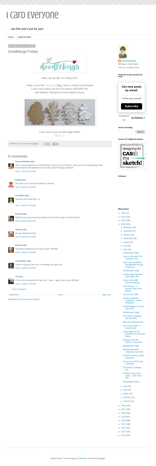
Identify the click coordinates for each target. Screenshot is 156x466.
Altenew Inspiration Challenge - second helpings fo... (132, 300)
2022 (123, 406)
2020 (123, 413)
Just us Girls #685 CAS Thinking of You (132, 257)
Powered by (132, 118)
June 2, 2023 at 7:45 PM (25, 205)
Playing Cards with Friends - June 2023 (132, 341)
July (125, 246)
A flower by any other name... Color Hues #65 (132, 375)
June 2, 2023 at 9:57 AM (25, 171)
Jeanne (18, 230)
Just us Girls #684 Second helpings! (131, 281)
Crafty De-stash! (24, 37)
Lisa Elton (19, 195)
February (127, 397)
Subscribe (131, 106)
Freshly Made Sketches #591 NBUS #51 (133, 275)
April (125, 390)
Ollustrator (82, 458)
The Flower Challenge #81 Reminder (132, 317)
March (126, 394)
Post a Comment (19, 289)
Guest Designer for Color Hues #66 (133, 307)
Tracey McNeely (22, 161)
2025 (123, 217)
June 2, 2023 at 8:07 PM (25, 221)
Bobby (18, 180)
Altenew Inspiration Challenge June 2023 (133, 350)
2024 (123, 220)
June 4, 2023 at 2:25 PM (25, 268)
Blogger (102, 458)
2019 (123, 417)
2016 (123, 428)
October (127, 235)
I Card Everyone (32, 15)
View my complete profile (128, 67)
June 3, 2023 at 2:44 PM (25, 252)
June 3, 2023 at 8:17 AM (25, 237)
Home (10, 37)
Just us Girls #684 (130, 294)
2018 (123, 420)
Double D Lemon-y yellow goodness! (133, 356)
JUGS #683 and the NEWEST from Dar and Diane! (134, 334)
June (125, 249)
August (126, 242)
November (128, 231)
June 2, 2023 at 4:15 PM (25, 187)
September (128, 238)
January (127, 401)
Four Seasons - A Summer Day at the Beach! (132, 288)
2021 (123, 409)
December (128, 227)
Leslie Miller (20, 261)
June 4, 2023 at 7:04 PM (25, 284)
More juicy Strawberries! (133, 322)
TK (16, 277)
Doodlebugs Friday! (131, 253)
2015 (123, 431)
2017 (123, 424)
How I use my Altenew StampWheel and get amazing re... (133, 264)
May (125, 386)
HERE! (76, 132)
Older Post (106, 295)
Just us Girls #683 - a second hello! (132, 327)
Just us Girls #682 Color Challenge (133, 362)
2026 (123, 213)
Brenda (18, 214)
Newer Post (14, 295)
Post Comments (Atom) (29, 299)
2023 (123, 224)
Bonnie (18, 245)
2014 (123, 435)
